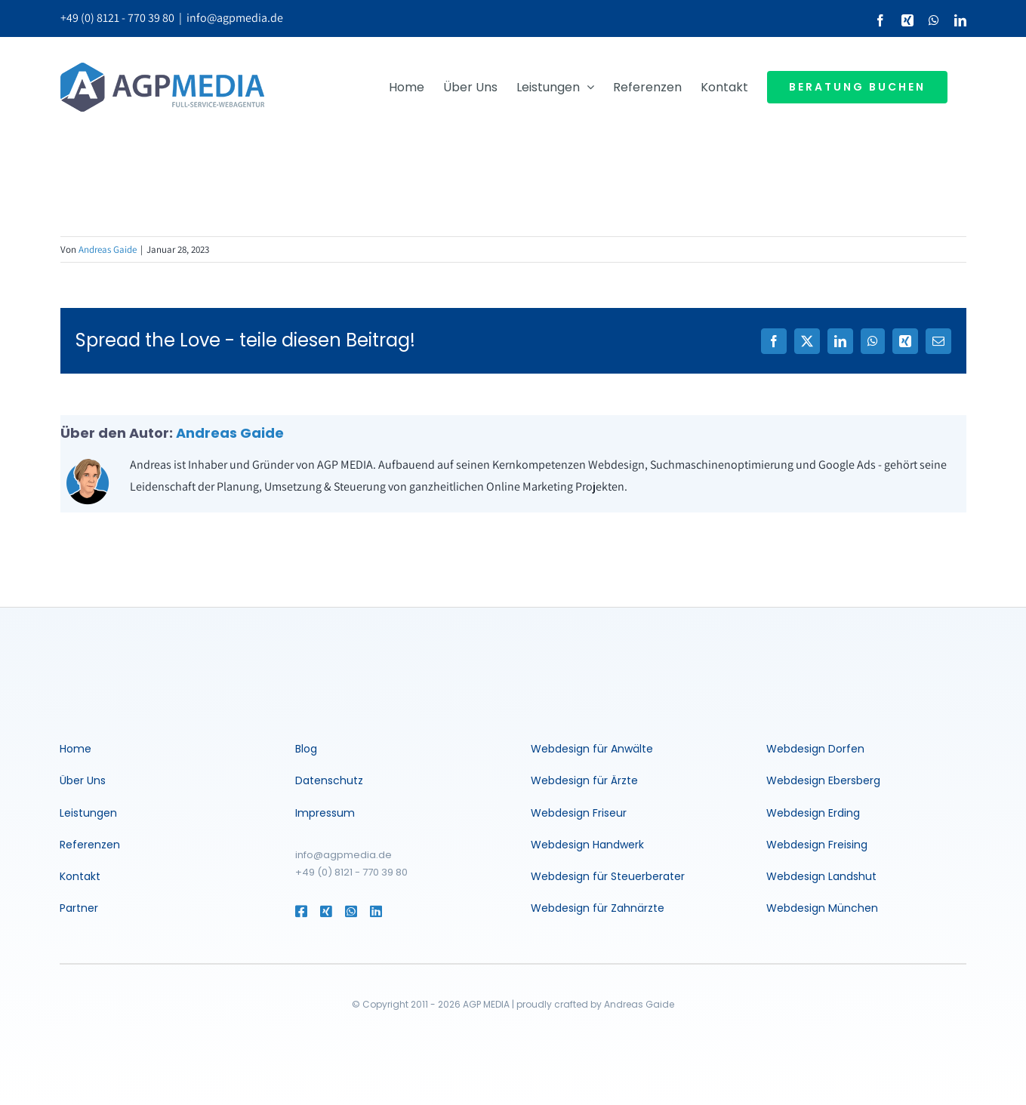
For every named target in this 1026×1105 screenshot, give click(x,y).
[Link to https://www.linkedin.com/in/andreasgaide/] (397, 911)
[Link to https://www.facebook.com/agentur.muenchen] (300, 911)
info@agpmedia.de (234, 18)
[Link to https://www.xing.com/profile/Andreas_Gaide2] (325, 911)
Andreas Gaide (108, 249)
